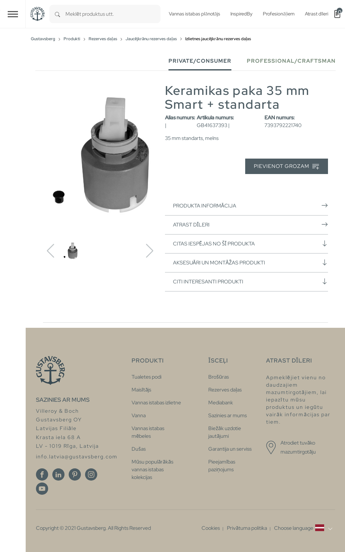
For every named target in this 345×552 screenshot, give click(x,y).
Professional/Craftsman (291, 61)
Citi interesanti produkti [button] (250, 281)
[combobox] (112, 14)
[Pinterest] (75, 474)
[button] (303, 528)
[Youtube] (42, 489)
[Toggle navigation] (13, 14)
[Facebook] (42, 474)
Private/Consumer (199, 61)
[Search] (57, 14)
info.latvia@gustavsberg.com (76, 456)
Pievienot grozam (286, 166)
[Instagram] (91, 474)
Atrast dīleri (250, 224)
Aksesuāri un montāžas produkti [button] (250, 262)
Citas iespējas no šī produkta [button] (250, 243)
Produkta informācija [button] (250, 205)
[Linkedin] (58, 474)
